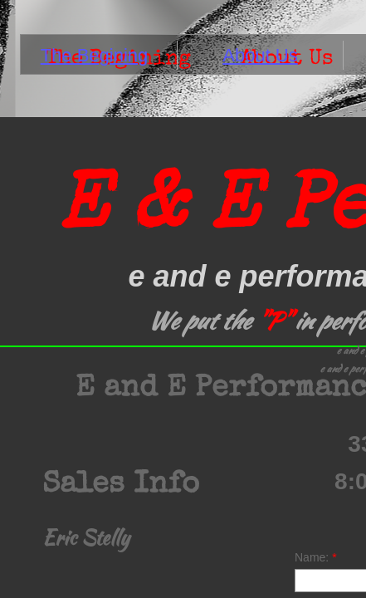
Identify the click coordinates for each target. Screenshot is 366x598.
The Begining (95, 55)
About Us (260, 55)
